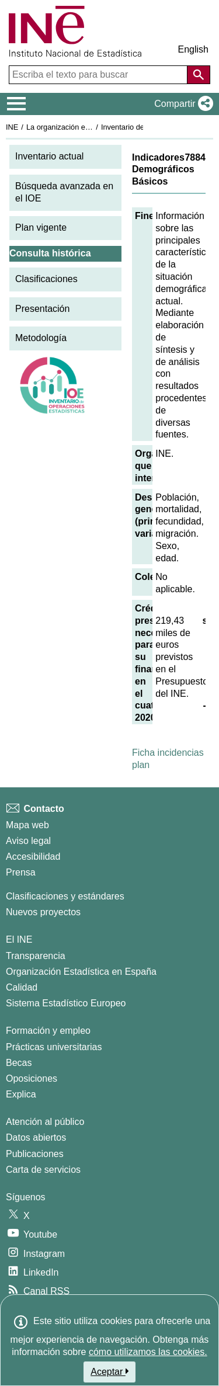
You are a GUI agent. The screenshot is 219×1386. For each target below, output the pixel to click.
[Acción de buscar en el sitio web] (198, 74)
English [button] (193, 49)
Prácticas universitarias (54, 1047)
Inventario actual (49, 156)
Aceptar (109, 1371)
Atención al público (45, 1122)
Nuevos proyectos (43, 912)
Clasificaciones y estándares (65, 896)
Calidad (21, 987)
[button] (181, 103)
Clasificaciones (46, 279)
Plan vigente (41, 227)
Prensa (21, 872)
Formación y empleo (48, 1031)
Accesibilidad (33, 857)
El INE (19, 939)
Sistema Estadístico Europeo (66, 1003)
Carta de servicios (43, 1170)
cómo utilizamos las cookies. (148, 1352)
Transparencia (35, 956)
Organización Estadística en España (81, 972)
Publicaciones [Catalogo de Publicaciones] (35, 1154)
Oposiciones (31, 1078)
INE (12, 127)
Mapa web (27, 825)
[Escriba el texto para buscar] (99, 74)
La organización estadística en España (90, 127)
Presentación (42, 309)
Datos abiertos (36, 1137)
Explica (21, 1094)
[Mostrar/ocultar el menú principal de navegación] (16, 103)
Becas (19, 1063)
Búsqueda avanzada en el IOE (64, 192)
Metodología (41, 338)
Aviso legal (28, 841)
